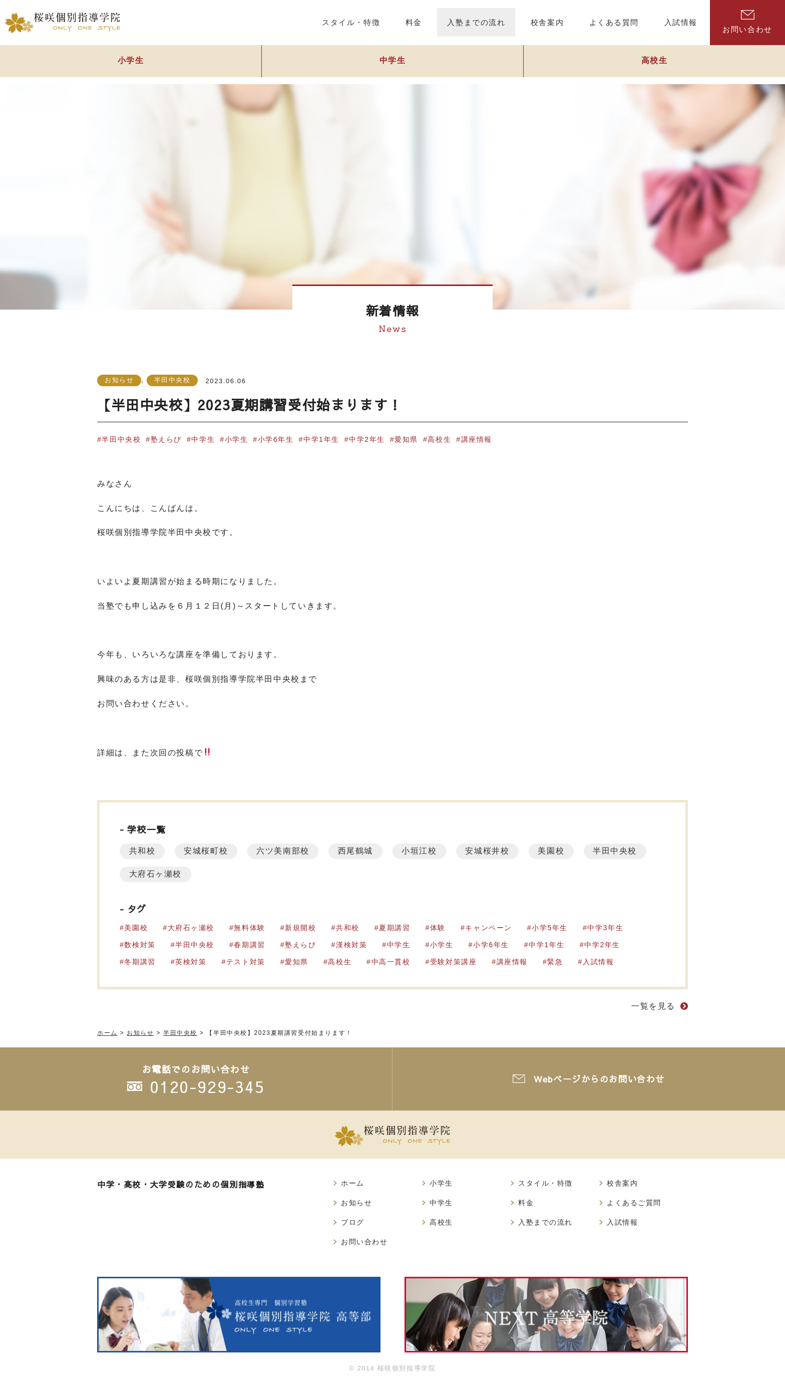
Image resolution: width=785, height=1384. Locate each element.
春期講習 (249, 945)
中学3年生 (607, 928)
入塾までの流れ (545, 1222)
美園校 (561, 851)
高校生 (654, 63)
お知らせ (119, 380)
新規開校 (300, 928)
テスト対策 (246, 962)
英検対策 (191, 962)
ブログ (352, 1222)
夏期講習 (395, 928)
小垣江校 (426, 851)
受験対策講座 (454, 962)
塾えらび (166, 439)
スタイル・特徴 (545, 1183)
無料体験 (249, 928)
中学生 (392, 63)
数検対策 (140, 945)
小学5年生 (551, 928)
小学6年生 (276, 439)
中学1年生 (322, 439)
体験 (439, 928)
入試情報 (599, 962)
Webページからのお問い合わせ (600, 1079)
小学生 (131, 63)
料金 (526, 1203)
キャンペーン (490, 928)
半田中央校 (172, 380)
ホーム (352, 1183)
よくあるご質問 (634, 1203)
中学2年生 (368, 439)
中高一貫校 (391, 962)
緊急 (556, 962)
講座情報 (478, 439)
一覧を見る (653, 1006)
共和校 (143, 851)
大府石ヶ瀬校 (230, 874)
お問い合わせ (747, 22)
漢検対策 (351, 945)
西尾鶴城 (360, 851)
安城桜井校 (496, 851)
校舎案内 (622, 1183)
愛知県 (408, 439)
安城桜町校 (208, 851)
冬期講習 (140, 962)
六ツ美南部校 (286, 851)
